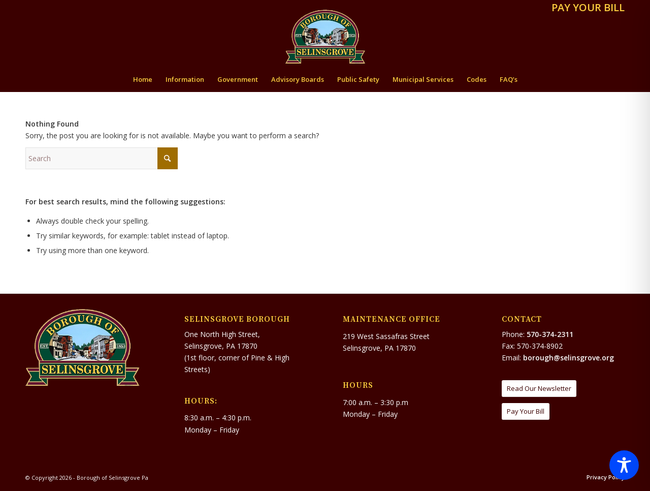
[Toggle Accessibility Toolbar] (624, 465)
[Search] (101, 158)
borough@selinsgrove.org (568, 357)
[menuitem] (585, 8)
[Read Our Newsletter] (539, 388)
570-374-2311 (550, 334)
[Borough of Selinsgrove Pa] (325, 37)
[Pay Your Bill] (525, 411)
